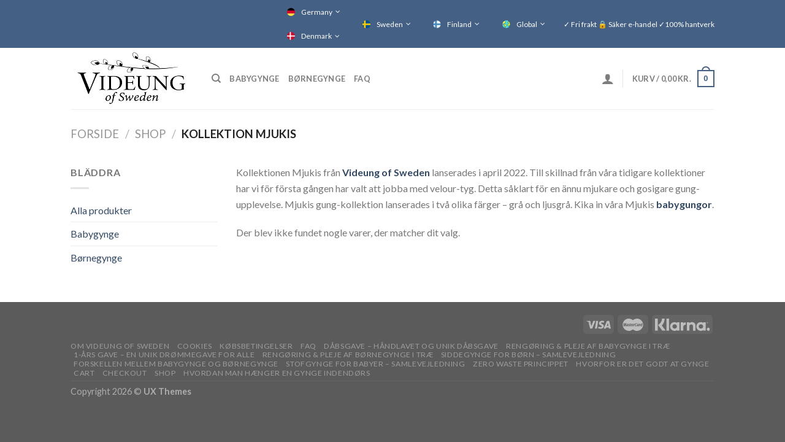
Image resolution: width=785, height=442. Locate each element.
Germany (316, 12)
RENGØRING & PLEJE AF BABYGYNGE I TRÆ (588, 346)
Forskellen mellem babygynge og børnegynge (176, 363)
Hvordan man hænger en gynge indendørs (276, 373)
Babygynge (254, 78)
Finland (459, 24)
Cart (84, 373)
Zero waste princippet (521, 363)
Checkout (124, 373)
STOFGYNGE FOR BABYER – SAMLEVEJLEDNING (375, 363)
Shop (150, 134)
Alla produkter (101, 210)
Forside (95, 134)
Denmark (316, 36)
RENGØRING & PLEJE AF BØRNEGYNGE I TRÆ (348, 354)
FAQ (362, 78)
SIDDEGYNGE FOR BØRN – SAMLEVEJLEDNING (528, 354)
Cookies (194, 346)
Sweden (390, 24)
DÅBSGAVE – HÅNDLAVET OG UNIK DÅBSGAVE (411, 346)
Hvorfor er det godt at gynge (642, 363)
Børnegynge (317, 78)
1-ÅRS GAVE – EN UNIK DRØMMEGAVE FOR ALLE (164, 354)
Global (526, 24)
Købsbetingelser (256, 346)
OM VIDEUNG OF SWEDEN (120, 346)
